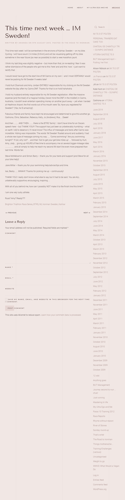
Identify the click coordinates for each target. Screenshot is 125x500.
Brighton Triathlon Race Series (19, 204)
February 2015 (99, 202)
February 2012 (99, 291)
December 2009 (100, 360)
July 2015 (97, 179)
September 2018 (100, 114)
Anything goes (99, 380)
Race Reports (99, 416)
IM (40, 204)
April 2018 (97, 128)
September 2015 (100, 170)
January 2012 (99, 295)
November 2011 (100, 305)
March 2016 (98, 151)
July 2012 (97, 277)
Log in (96, 475)
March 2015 (98, 198)
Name (9, 267)
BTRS (35, 204)
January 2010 (99, 356)
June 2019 (98, 109)
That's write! (98, 435)
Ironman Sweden (50, 204)
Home (70, 8)
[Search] (106, 27)
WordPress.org (99, 489)
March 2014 (98, 235)
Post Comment (16, 308)
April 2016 (97, 147)
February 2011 (99, 328)
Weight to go (99, 461)
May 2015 (97, 188)
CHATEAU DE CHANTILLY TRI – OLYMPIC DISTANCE (105, 92)
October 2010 (99, 342)
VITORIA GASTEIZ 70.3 (103, 54)
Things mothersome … (103, 444)
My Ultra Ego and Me (97, 8)
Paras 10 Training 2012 (103, 411)
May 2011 (97, 314)
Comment (10, 233)
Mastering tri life (100, 402)
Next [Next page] (87, 213)
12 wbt (96, 375)
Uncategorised (99, 456)
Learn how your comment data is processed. (61, 315)
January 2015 (99, 207)
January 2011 (99, 332)
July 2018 (97, 123)
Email (9, 278)
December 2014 (100, 212)
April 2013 (97, 244)
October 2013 (99, 240)
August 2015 (99, 175)
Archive (116, 8)
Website (9, 289)
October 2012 (99, 267)
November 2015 (100, 161)
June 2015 (98, 184)
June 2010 (98, 351)
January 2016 (99, 156)
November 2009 (100, 365)
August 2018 (99, 119)
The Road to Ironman (77, 43)
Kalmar (62, 204)
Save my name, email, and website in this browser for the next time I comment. (47, 300)
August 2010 (99, 346)
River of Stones (100, 425)
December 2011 (100, 300)
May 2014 (97, 230)
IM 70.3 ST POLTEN (102, 34)
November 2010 (100, 337)
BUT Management (101, 385)
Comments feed (100, 484)
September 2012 (100, 272)
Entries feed (98, 480)
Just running (99, 397)
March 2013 (98, 249)
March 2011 (98, 323)
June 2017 (98, 137)
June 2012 (98, 281)
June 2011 (98, 309)
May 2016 (97, 142)
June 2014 (98, 226)
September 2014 (100, 216)
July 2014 (97, 221)
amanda (23, 43)
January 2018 (99, 133)
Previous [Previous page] (11, 213)
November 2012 (100, 263)
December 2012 (100, 258)
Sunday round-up (101, 430)
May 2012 (97, 286)
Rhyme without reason (103, 421)
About (80, 8)
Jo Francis (98, 76)
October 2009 (99, 370)
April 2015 (97, 193)
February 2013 (99, 253)
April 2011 (97, 318)
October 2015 (99, 165)
